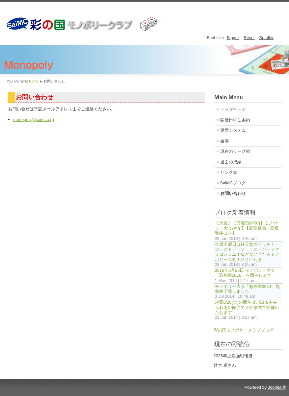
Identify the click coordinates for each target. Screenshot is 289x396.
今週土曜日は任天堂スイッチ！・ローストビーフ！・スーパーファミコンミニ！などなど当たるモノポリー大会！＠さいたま (247, 252)
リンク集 (228, 172)
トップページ (233, 109)
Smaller (266, 37)
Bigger (233, 37)
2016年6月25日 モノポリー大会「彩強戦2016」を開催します (245, 273)
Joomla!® (277, 387)
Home (34, 81)
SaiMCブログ (233, 182)
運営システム (233, 130)
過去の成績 (231, 161)
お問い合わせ (233, 193)
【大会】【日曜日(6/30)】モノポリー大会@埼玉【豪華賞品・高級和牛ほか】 (247, 228)
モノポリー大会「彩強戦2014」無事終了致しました (247, 289)
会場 (224, 140)
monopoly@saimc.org (33, 119)
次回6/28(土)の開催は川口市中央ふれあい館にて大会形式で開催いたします (247, 307)
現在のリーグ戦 (235, 151)
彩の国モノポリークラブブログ (244, 330)
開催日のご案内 (235, 119)
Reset (249, 37)
